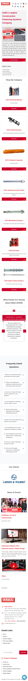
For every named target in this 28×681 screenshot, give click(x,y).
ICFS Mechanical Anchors (14, 220)
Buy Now (14, 108)
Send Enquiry (6, 71)
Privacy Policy (6, 664)
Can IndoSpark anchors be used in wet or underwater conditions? (14, 435)
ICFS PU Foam (14, 250)
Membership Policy (7, 666)
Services (5, 636)
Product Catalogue (9, 658)
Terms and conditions (8, 641)
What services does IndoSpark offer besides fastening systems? (14, 411)
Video (4, 576)
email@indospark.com (10, 623)
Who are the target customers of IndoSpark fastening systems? (14, 450)
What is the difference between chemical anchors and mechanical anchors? (14, 384)
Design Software (7, 673)
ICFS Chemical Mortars (14, 100)
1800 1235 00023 (21, 621)
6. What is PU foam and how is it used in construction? (14, 420)
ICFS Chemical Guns (14, 130)
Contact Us (5, 662)
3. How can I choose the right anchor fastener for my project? (14, 393)
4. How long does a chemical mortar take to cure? (14, 402)
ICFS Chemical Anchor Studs (14, 190)
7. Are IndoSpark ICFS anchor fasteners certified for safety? (14, 428)
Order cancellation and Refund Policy (11, 668)
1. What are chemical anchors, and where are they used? (14, 375)
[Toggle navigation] (26, 4)
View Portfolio (14, 60)
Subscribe (23, 652)
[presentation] (9, 649)
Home (4, 634)
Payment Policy (6, 643)
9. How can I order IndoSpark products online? (14, 443)
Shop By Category (7, 638)
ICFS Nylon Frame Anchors (14, 281)
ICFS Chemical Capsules (14, 160)
